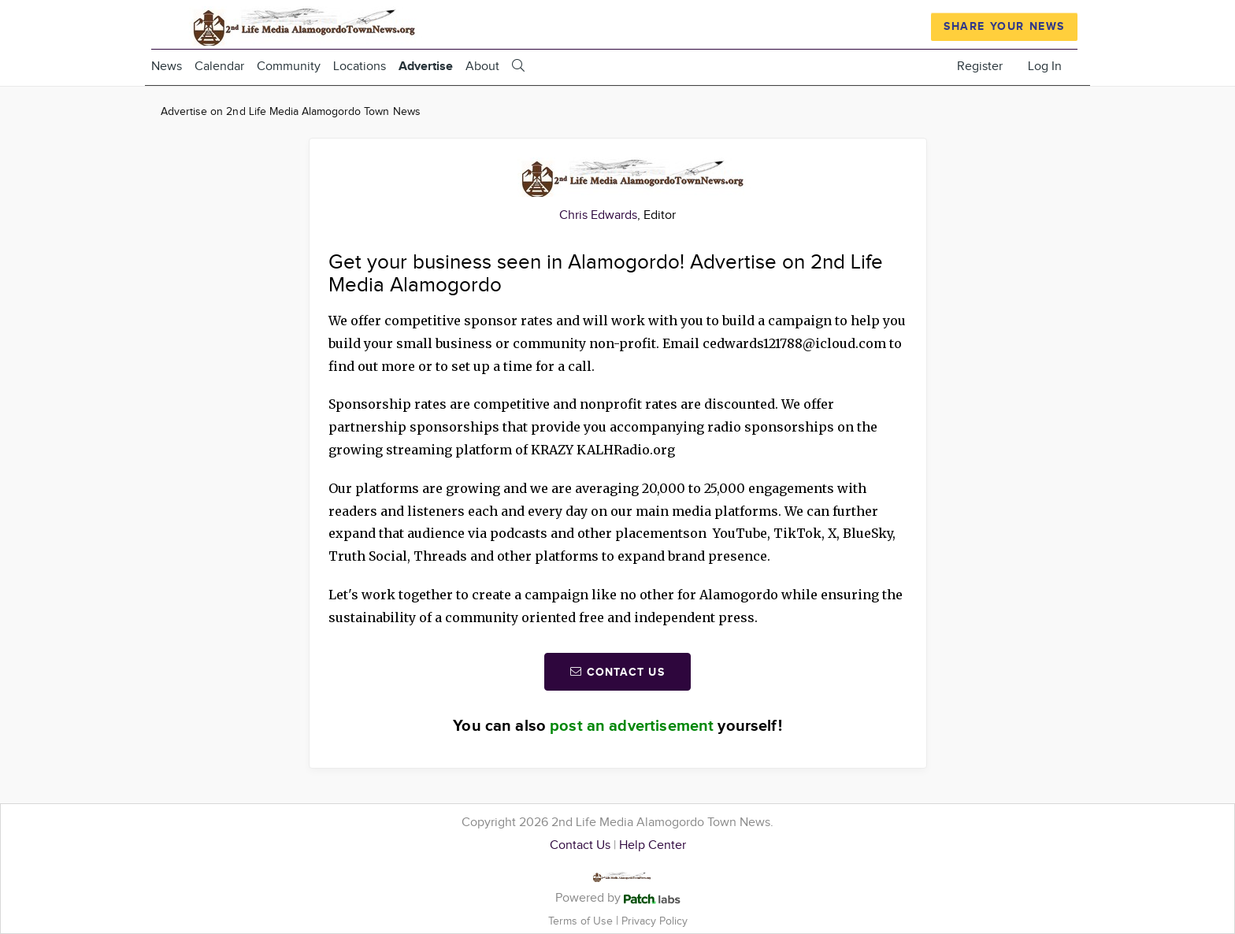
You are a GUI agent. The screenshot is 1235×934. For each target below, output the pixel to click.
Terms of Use (582, 921)
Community (289, 66)
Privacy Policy (654, 921)
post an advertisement (632, 726)
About (482, 66)
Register (980, 66)
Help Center (652, 845)
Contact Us (580, 845)
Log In (1045, 66)
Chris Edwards (598, 215)
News (166, 66)
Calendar (219, 66)
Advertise (426, 66)
